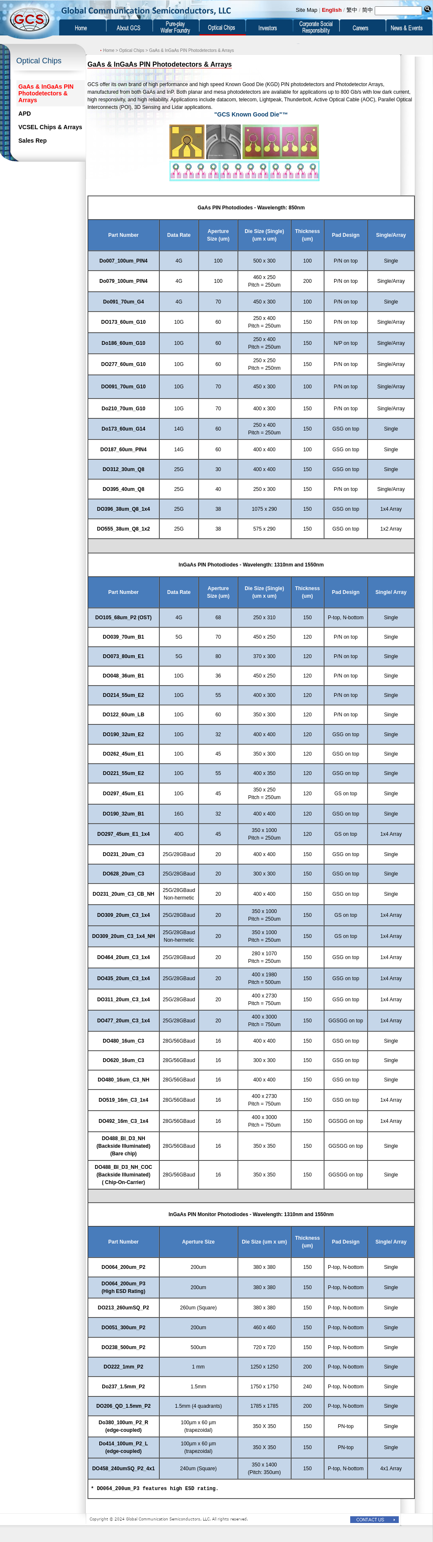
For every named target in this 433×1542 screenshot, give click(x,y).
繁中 (351, 10)
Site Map (306, 10)
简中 (367, 10)
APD (25, 113)
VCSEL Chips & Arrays (50, 127)
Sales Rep (33, 140)
